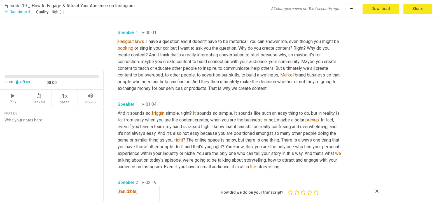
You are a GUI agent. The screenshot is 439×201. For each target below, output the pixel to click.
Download (381, 8)
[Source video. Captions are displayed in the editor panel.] (52, 44)
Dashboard (17, 11)
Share (417, 8)
